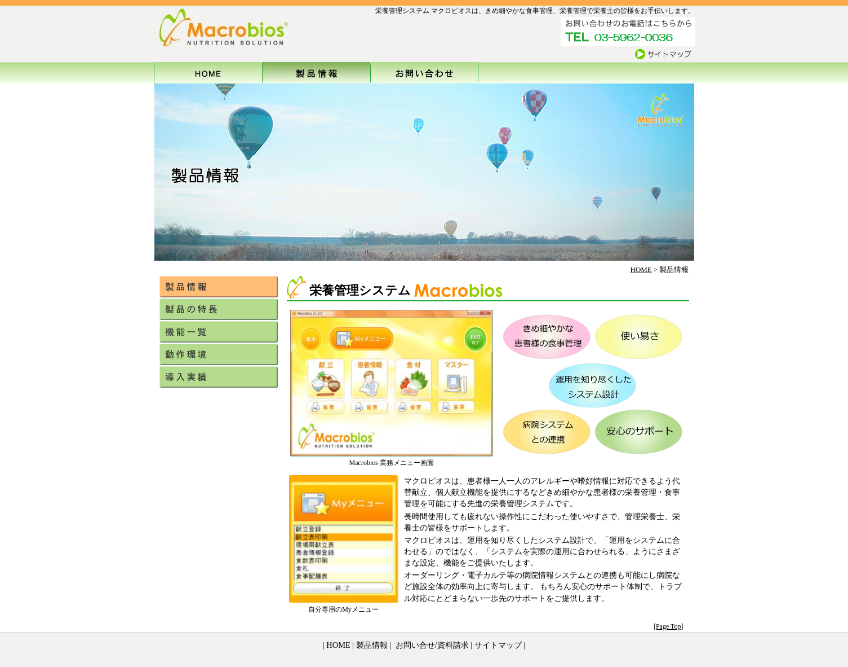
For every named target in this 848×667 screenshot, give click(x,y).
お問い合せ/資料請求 (431, 645)
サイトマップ (498, 645)
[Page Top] (668, 626)
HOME (641, 269)
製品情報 (371, 645)
